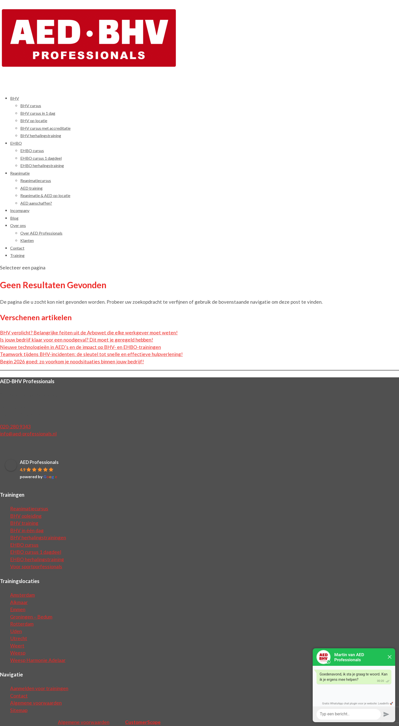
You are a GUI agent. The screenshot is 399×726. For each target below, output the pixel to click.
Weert (17, 646)
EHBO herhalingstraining (42, 165)
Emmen (17, 609)
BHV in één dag (27, 530)
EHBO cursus (32, 150)
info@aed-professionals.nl (28, 434)
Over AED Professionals (41, 233)
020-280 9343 (15, 426)
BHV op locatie (33, 120)
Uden (16, 631)
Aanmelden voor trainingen (39, 688)
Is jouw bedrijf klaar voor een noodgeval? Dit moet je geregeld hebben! (76, 340)
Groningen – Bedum (31, 617)
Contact (19, 696)
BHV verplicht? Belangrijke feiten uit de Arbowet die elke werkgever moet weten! (89, 332)
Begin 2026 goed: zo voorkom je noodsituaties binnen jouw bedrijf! (72, 361)
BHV (14, 98)
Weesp (17, 653)
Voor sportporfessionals (36, 566)
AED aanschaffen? (36, 203)
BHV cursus (30, 105)
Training (17, 255)
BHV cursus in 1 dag (37, 113)
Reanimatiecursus (35, 180)
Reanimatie (20, 173)
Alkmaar (19, 602)
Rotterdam (22, 624)
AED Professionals (39, 462)
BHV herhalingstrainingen (38, 537)
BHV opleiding (26, 516)
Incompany (19, 210)
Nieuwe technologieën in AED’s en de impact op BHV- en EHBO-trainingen (80, 347)
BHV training (24, 523)
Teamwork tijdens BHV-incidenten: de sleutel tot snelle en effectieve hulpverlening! (91, 354)
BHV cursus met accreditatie (45, 128)
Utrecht (18, 638)
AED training (31, 188)
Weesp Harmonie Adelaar (37, 660)
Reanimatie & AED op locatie (45, 195)
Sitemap (18, 710)
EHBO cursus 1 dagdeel (41, 158)
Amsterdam (22, 595)
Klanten (27, 240)
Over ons (18, 225)
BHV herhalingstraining (40, 135)
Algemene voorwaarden (36, 703)
